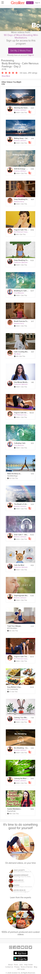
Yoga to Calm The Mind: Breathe (21, 230)
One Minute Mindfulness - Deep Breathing (21, 382)
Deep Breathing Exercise (21, 199)
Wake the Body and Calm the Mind (14, 474)
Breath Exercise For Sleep (21, 321)
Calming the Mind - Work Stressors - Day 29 (21, 778)
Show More (6, 76)
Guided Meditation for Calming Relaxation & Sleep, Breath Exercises (14, 809)
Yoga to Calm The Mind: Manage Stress (21, 656)
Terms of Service (27, 967)
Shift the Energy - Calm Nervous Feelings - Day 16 (21, 169)
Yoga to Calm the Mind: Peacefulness (21, 413)
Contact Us (9, 967)
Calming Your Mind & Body (21, 717)
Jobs (21, 965)
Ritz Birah (17, 354)
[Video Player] (20, 19)
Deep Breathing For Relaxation (21, 260)
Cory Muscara (19, 293)
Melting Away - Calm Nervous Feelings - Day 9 (21, 138)
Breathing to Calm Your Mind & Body (21, 291)
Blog (35, 967)
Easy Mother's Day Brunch (14, 687)
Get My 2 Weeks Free (20, 50)
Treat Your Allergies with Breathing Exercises (14, 626)
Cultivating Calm (19, 443)
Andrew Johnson (20, 110)
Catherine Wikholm (21, 262)
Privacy (16, 967)
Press (16, 965)
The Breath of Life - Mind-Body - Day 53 (21, 504)
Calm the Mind (19, 565)
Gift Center (21, 969)
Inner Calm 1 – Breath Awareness (21, 535)
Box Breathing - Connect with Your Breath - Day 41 (21, 748)
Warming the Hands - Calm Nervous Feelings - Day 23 (21, 108)
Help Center (28, 965)
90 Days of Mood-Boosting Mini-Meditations (21, 36)
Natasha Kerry (19, 202)
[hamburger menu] (2, 2)
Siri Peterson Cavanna (22, 232)
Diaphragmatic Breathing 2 (21, 595)
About (10, 965)
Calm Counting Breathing (21, 352)
